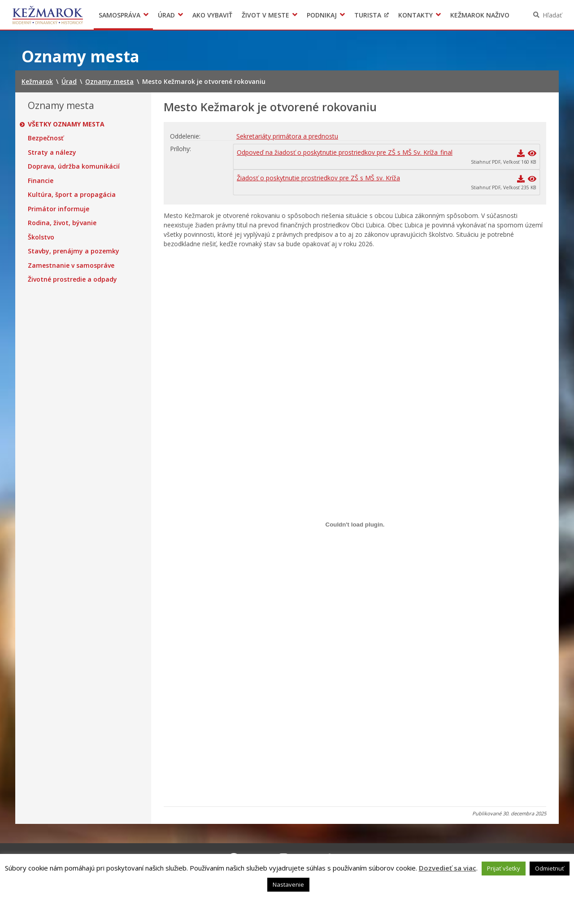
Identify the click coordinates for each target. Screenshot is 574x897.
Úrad (166, 15)
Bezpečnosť (46, 138)
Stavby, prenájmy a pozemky (73, 251)
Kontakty (415, 15)
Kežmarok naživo (479, 15)
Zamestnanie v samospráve (71, 265)
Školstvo (41, 237)
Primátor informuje (58, 209)
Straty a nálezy (52, 152)
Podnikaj (322, 15)
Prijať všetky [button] (503, 868)
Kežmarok (48, 14)
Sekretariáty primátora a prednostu (287, 136)
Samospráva (119, 15)
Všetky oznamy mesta (66, 124)
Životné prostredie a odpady (72, 279)
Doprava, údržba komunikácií (74, 166)
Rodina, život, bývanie (62, 223)
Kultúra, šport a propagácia (72, 195)
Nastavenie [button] (288, 884)
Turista (367, 15)
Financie (40, 181)
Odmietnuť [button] (549, 868)
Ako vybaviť (212, 15)
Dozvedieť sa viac (447, 867)
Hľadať (552, 15)
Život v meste (265, 15)
